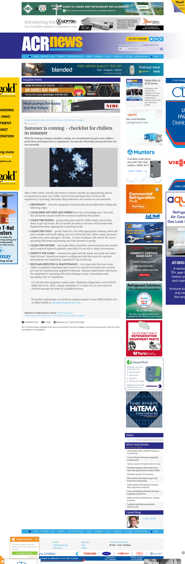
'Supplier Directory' (150, 45)
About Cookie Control (13, 539)
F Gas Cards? (149, 518)
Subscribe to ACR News (152, 82)
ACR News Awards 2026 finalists (140, 474)
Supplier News (32, 79)
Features (45, 56)
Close (36, 539)
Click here (131, 440)
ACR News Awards (60, 545)
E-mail (47, 322)
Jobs (53, 56)
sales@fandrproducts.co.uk (66, 302)
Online (84, 548)
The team (128, 56)
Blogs (108, 56)
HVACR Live (57, 548)
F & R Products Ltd (65, 313)
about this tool (33, 557)
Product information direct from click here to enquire (54, 120)
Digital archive (141, 56)
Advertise (118, 56)
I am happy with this (24, 553)
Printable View (31, 322)
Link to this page (77, 322)
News (36, 56)
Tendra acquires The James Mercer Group (144, 464)
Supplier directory (76, 56)
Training (61, 56)
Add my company (137, 39)
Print (83, 545)
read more (16, 560)
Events (89, 56)
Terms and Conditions (119, 542)
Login (154, 56)
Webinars (99, 56)
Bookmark (60, 322)
